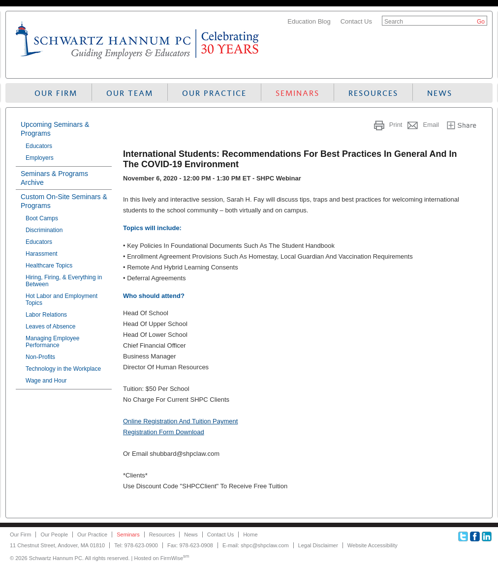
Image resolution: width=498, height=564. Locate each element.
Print (396, 124)
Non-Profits (40, 357)
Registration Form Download (163, 432)
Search (393, 21)
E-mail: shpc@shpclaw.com (255, 545)
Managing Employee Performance (52, 342)
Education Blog (308, 21)
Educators (39, 146)
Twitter (463, 536)
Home (250, 534)
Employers (40, 157)
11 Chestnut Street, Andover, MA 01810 (57, 545)
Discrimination (44, 230)
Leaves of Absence (50, 326)
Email (431, 124)
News (439, 93)
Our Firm (55, 93)
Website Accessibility (372, 545)
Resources (373, 93)
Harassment (42, 253)
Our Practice (214, 93)
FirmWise (174, 558)
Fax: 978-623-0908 (190, 545)
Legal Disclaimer (318, 545)
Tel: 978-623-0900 (136, 545)
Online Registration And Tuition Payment (180, 421)
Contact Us (356, 21)
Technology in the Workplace (63, 368)
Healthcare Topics (49, 265)
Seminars (297, 93)
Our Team (129, 93)
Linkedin (487, 536)
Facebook (475, 536)
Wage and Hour (46, 380)
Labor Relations (46, 314)
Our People (54, 534)
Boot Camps (42, 218)
